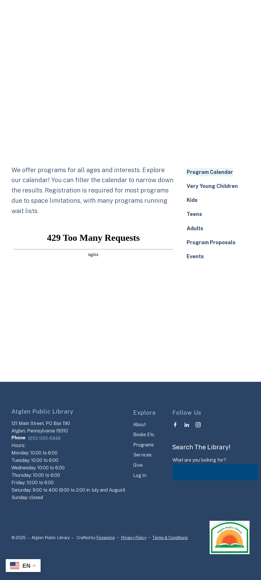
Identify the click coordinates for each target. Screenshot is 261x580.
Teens (194, 214)
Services (142, 455)
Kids (192, 200)
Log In (139, 475)
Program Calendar (210, 172)
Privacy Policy (133, 537)
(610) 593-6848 (44, 438)
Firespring (105, 537)
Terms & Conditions (170, 537)
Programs (143, 445)
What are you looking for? (199, 460)
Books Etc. (144, 434)
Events (195, 256)
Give (138, 465)
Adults (195, 228)
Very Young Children (212, 186)
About (139, 424)
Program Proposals (211, 242)
